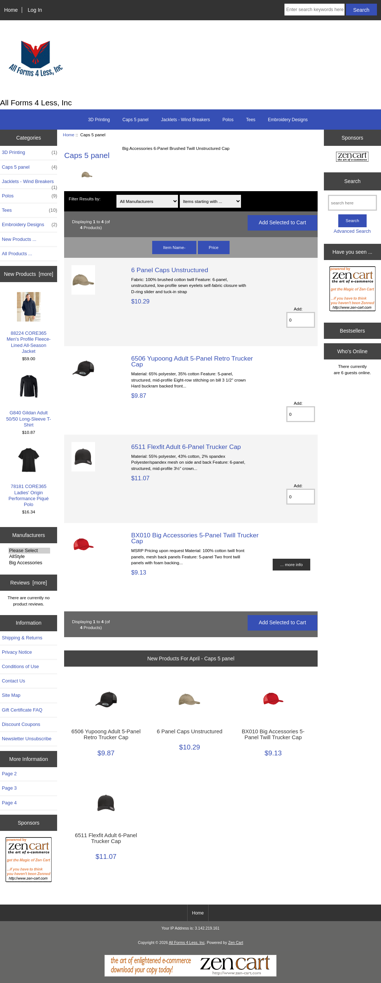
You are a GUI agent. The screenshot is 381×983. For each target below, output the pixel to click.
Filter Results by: (85, 198)
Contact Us (13, 681)
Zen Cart (235, 943)
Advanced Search (352, 231)
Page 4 (9, 802)
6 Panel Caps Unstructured (169, 270)
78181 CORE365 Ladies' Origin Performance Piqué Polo (28, 476)
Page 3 (9, 788)
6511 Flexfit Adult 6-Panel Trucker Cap (186, 446)
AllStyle (29, 556)
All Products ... (17, 253)
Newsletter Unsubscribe (27, 738)
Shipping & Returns (22, 637)
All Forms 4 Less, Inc (187, 943)
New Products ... (19, 239)
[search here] (352, 203)
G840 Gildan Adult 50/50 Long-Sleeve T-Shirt (28, 400)
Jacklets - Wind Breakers (185, 119)
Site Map (11, 695)
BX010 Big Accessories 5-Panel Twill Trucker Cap (195, 538)
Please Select (29, 551)
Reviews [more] (28, 583)
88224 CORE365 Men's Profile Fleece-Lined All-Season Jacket (28, 323)
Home (11, 10)
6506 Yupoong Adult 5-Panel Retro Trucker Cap (192, 361)
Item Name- (174, 247)
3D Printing (99, 119)
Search (352, 181)
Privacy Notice (17, 652)
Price (214, 247)
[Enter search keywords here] (314, 9)
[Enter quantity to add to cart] (300, 320)
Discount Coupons (21, 724)
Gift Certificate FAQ (22, 710)
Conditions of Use (20, 666)
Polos (228, 119)
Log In (35, 10)
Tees (250, 119)
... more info (291, 564)
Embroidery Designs (288, 119)
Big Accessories (29, 563)
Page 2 (9, 773)
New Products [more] (28, 274)
